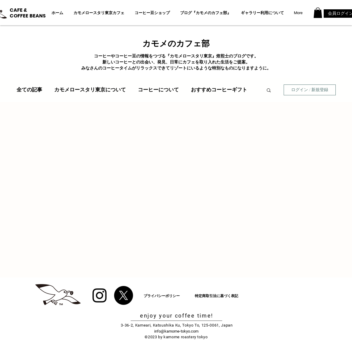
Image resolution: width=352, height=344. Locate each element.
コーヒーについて (158, 90)
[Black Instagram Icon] (99, 295)
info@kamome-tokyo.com (176, 331)
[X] (123, 295)
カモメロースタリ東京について (90, 90)
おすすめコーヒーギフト (219, 90)
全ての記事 (29, 90)
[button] (317, 13)
